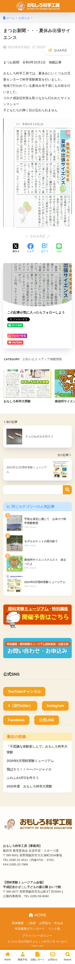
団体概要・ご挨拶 (24, 923)
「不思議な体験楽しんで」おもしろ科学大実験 (37, 749)
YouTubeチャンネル (24, 692)
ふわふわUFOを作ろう (23, 777)
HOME (37, 915)
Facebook (16, 720)
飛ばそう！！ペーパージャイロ (29, 769)
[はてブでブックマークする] (44, 248)
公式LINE (46, 720)
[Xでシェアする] (16, 248)
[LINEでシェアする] (59, 248)
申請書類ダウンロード (30, 928)
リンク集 (54, 928)
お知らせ (28, 359)
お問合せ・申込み (51, 923)
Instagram (55, 706)
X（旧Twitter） (20, 706)
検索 (67, 489)
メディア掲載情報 (50, 359)
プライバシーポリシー (37, 935)
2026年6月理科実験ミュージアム (30, 761)
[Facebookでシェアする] (30, 248)
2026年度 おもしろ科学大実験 (29, 786)
